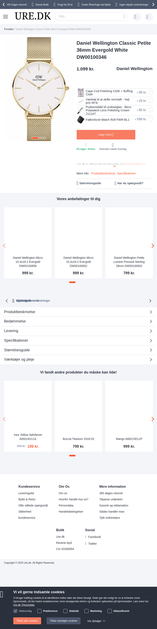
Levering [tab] (11, 331)
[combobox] (91, 16)
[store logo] (32, 16)
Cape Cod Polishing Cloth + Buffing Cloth (101, 93)
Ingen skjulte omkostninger (134, 4)
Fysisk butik (130, 301)
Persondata (66, 505)
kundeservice (26, 517)
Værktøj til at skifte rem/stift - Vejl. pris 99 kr (105, 101)
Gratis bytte (106, 301)
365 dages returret (111, 493)
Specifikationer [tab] (16, 341)
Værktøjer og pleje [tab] (19, 360)
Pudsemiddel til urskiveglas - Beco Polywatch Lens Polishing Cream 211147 (104, 110)
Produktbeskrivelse (103, 174)
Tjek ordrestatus (109, 517)
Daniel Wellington (135, 68)
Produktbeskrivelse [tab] (19, 312)
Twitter (92, 543)
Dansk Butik (42, 4)
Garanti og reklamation (113, 505)
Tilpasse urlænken (111, 499)
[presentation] (4, 4)
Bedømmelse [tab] (77, 323)
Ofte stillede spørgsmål (33, 505)
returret (16, 4)
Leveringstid (26, 493)
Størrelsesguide (90, 184)
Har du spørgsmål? (130, 184)
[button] (35, 138)
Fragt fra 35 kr (65, 4)
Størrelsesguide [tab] (17, 350)
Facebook (94, 537)
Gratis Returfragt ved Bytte (96, 4)
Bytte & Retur (26, 499)
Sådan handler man (111, 511)
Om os (63, 493)
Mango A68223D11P (129, 439)
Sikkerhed (24, 511)
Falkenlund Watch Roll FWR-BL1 (102, 120)
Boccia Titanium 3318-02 (78, 439)
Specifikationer (126, 174)
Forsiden (9, 29)
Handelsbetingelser (71, 511)
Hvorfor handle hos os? (73, 499)
